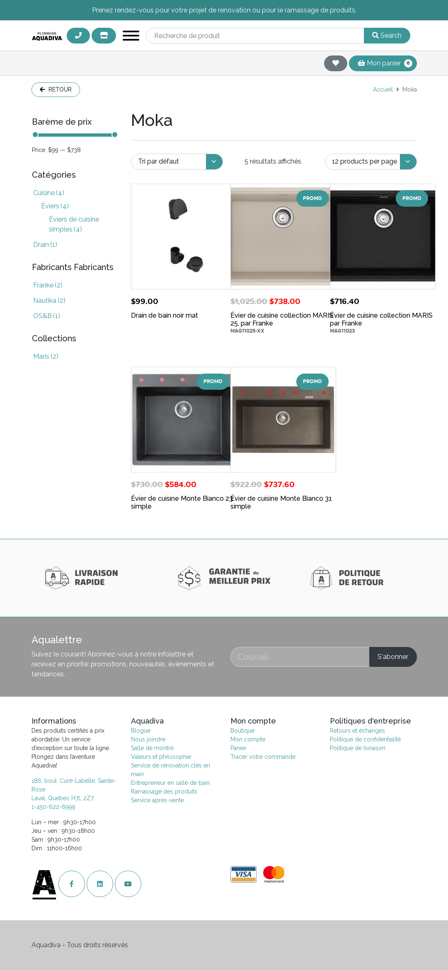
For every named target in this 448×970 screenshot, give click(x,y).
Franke (48, 285)
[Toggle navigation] (131, 37)
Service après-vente (157, 800)
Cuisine (48, 193)
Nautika (49, 300)
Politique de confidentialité (365, 739)
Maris (45, 356)
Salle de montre (152, 748)
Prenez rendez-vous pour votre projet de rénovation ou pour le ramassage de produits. (224, 10)
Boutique (242, 730)
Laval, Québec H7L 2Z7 (62, 798)
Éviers (55, 206)
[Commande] (177, 162)
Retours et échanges (357, 730)
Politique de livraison (357, 748)
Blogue (140, 730)
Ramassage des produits (164, 791)
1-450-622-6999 (53, 807)
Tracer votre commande (262, 756)
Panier (238, 748)
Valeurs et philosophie (161, 756)
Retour (56, 89)
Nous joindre (148, 739)
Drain (45, 245)
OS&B (46, 316)
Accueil (383, 89)
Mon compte (247, 739)
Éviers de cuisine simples (74, 224)
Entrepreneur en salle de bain (170, 782)
